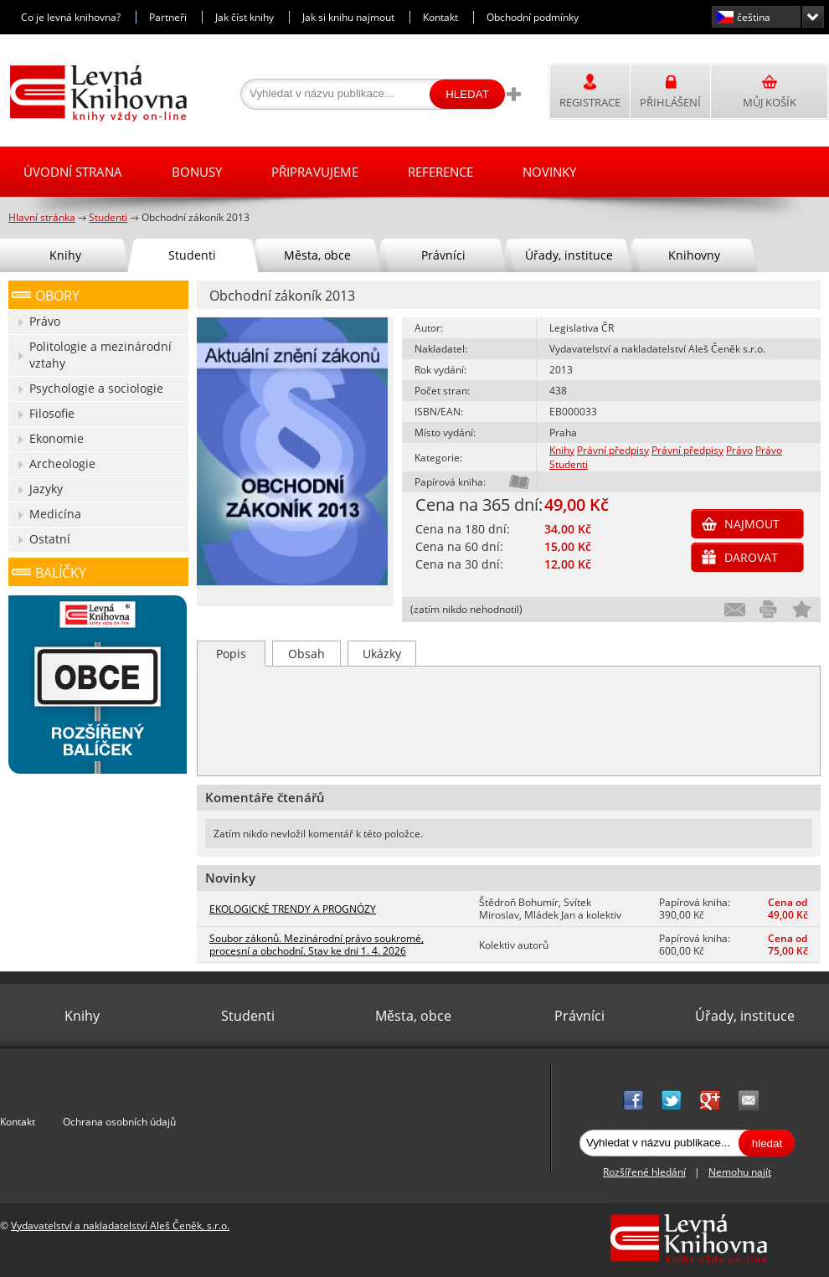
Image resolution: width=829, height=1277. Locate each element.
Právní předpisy (613, 450)
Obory (57, 295)
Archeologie (62, 463)
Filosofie (52, 413)
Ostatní (49, 539)
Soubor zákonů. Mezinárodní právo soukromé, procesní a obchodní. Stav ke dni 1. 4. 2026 (316, 944)
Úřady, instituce (569, 255)
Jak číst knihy (244, 17)
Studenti (568, 464)
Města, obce (317, 255)
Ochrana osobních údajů (119, 1121)
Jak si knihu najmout (348, 17)
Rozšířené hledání (644, 1172)
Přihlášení (670, 102)
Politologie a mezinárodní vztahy (100, 354)
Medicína (55, 514)
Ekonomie (56, 438)
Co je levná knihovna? (71, 17)
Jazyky (46, 489)
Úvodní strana (72, 171)
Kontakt (440, 17)
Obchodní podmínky (533, 17)
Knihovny (694, 255)
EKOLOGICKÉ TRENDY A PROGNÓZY (292, 909)
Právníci (443, 255)
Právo (739, 450)
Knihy (561, 450)
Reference (440, 171)
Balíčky (60, 573)
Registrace (589, 102)
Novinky (549, 171)
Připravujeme (314, 171)
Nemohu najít (739, 1172)
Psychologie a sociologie (96, 388)
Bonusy (197, 171)
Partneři (168, 17)
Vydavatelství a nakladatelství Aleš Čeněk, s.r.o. (120, 1225)
